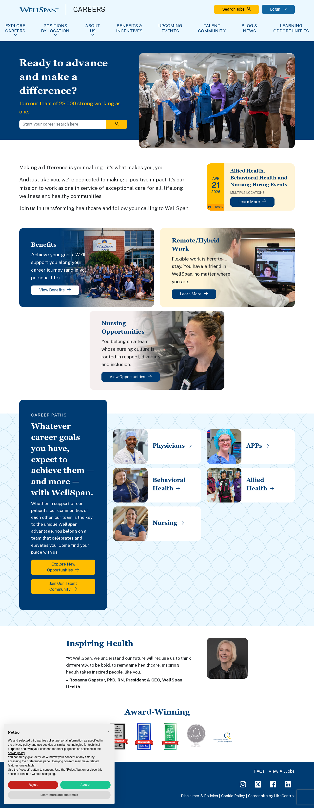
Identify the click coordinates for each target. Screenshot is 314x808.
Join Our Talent (63, 586)
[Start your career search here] (62, 124)
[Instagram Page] (243, 784)
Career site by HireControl (271, 795)
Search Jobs (236, 9)
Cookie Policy (233, 795)
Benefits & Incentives (129, 28)
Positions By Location (55, 28)
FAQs (259, 771)
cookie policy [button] (16, 753)
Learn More (252, 201)
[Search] (116, 124)
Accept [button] (85, 784)
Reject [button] (33, 784)
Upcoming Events (170, 28)
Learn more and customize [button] (59, 795)
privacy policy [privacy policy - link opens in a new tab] (22, 744)
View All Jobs (282, 771)
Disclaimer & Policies (199, 795)
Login (278, 9)
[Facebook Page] (273, 784)
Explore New (63, 567)
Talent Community (212, 28)
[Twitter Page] (258, 784)
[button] (108, 732)
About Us (92, 28)
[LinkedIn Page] (288, 784)
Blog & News (249, 28)
